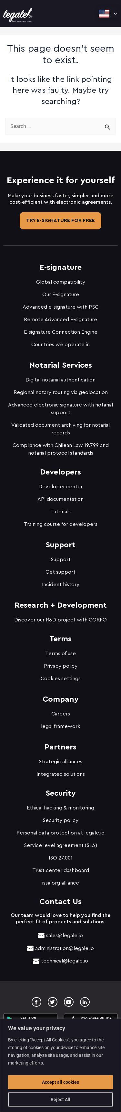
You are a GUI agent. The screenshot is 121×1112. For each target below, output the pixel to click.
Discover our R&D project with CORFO (60, 619)
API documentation (60, 499)
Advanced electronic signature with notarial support (60, 408)
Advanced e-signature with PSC (60, 307)
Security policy (60, 820)
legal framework (60, 726)
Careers (60, 713)
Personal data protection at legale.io (60, 832)
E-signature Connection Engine (60, 332)
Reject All (60, 1099)
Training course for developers (60, 524)
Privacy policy (60, 666)
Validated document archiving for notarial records (60, 429)
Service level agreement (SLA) (60, 845)
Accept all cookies (60, 1082)
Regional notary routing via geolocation (61, 392)
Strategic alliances (60, 761)
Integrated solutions (60, 774)
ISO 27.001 (61, 857)
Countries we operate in (60, 344)
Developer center (60, 486)
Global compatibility (60, 282)
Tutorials (60, 511)
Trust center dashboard (60, 870)
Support (61, 559)
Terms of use (60, 653)
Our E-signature (60, 294)
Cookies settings (61, 678)
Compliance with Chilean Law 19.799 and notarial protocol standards (61, 449)
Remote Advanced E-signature (60, 319)
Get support (60, 572)
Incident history (60, 584)
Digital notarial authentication (60, 379)
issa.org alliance (60, 882)
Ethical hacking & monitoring (60, 807)
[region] (60, 1065)
